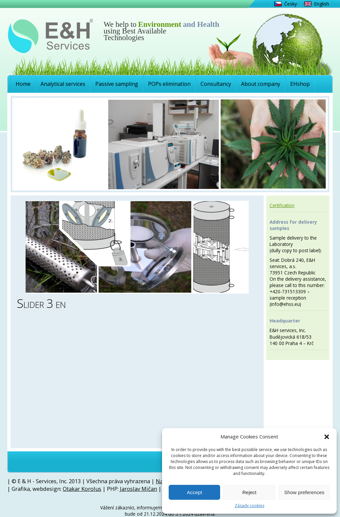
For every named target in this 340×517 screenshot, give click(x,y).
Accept (194, 492)
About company (260, 83)
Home (23, 83)
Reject (249, 492)
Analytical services (63, 83)
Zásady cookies (249, 505)
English (321, 4)
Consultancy (216, 83)
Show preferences (304, 492)
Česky (290, 4)
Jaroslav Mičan (138, 488)
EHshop (300, 83)
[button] (326, 436)
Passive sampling (116, 83)
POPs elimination (169, 83)
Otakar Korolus (82, 488)
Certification (282, 205)
